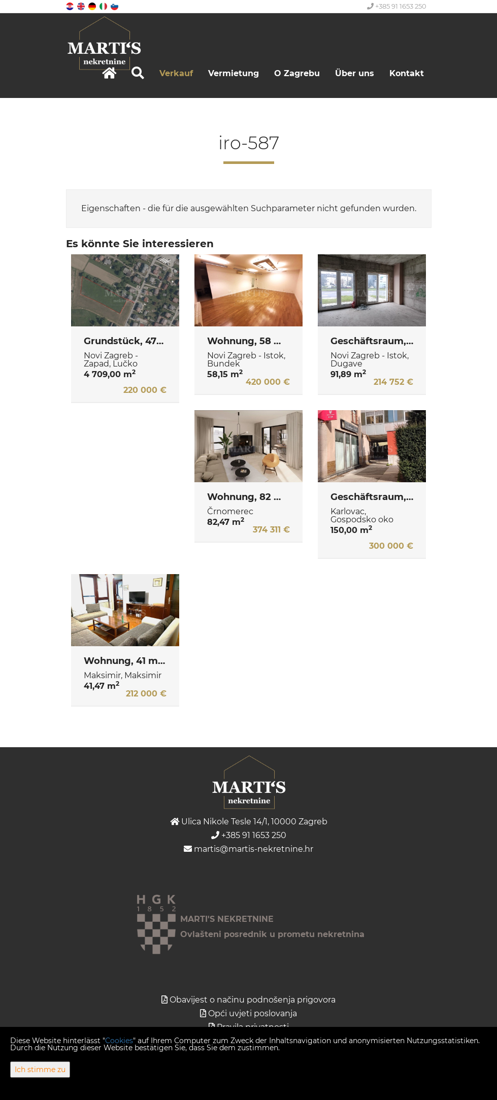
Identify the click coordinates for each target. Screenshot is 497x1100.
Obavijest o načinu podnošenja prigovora (253, 1000)
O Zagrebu (297, 73)
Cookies (119, 1040)
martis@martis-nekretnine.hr (248, 849)
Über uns (354, 73)
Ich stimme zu (40, 1069)
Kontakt (406, 73)
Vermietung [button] (233, 73)
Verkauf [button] (176, 73)
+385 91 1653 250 (396, 6)
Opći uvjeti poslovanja (252, 1013)
